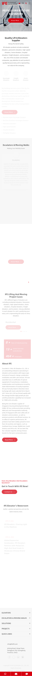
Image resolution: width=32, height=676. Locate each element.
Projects (16, 629)
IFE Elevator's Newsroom (16, 506)
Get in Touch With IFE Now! (15, 487)
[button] (28, 282)
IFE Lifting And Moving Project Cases (16, 296)
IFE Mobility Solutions (16, 231)
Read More (11, 440)
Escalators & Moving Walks (16, 146)
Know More (16, 20)
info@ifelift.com (10, 645)
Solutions (16, 624)
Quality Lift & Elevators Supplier (16, 39)
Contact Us (9, 492)
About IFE (7, 363)
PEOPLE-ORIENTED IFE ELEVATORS (16, 12)
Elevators (16, 613)
